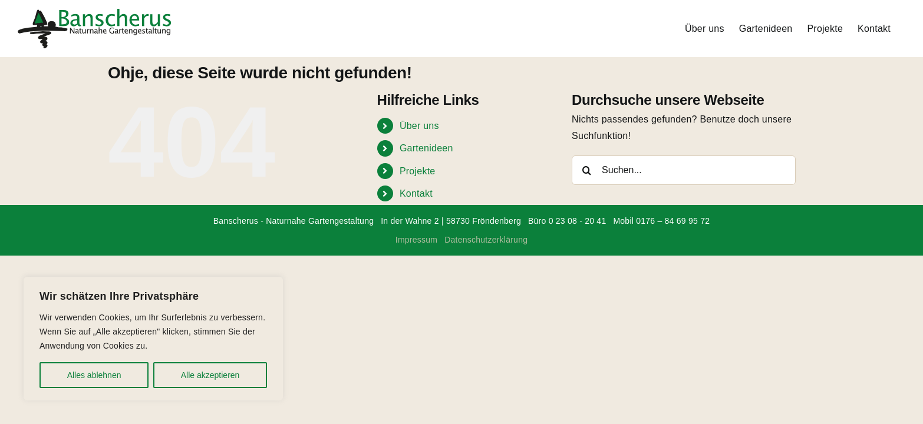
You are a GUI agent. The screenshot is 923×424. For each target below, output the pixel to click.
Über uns (419, 126)
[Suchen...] (684, 170)
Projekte (418, 171)
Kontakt (416, 193)
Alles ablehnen (94, 375)
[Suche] (586, 170)
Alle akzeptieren (210, 375)
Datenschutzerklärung (486, 239)
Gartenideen (426, 148)
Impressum (416, 239)
